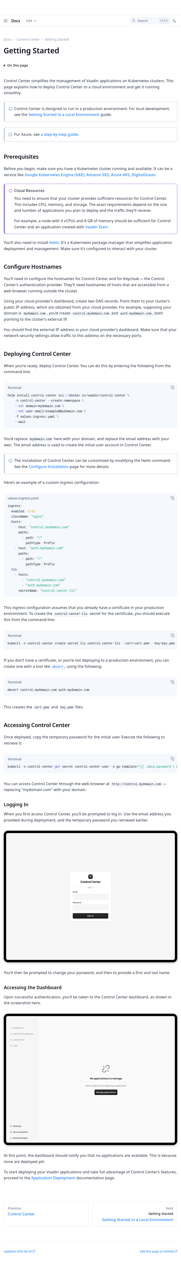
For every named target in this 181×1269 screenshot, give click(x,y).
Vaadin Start (96, 227)
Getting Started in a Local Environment (63, 114)
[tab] (14, 387)
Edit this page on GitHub (157, 1251)
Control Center (28, 39)
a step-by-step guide (59, 134)
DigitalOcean (144, 174)
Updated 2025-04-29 (18, 1251)
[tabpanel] (90, 410)
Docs (15, 20)
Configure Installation (49, 466)
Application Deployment (53, 1177)
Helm (54, 242)
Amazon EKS (97, 174)
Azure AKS (120, 174)
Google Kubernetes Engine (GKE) (54, 174)
